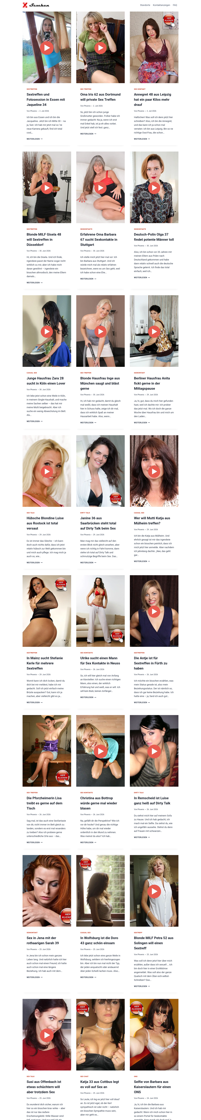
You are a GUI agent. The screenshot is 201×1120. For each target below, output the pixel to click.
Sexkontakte (86, 223)
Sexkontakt (139, 361)
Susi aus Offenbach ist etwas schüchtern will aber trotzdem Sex (47, 1053)
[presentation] (47, 46)
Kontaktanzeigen (161, 5)
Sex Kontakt (139, 89)
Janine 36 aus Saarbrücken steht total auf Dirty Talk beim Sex (99, 509)
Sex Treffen (85, 89)
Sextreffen (32, 89)
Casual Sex (32, 361)
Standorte (145, 5)
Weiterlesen (34, 133)
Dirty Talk (85, 500)
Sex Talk (30, 500)
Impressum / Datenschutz (163, 1112)
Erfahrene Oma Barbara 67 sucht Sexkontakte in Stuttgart (98, 232)
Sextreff (138, 906)
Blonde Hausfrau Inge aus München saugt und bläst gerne (98, 371)
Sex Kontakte (86, 638)
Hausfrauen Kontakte (137, 1112)
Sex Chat (84, 1043)
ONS (135, 1043)
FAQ (175, 5)
